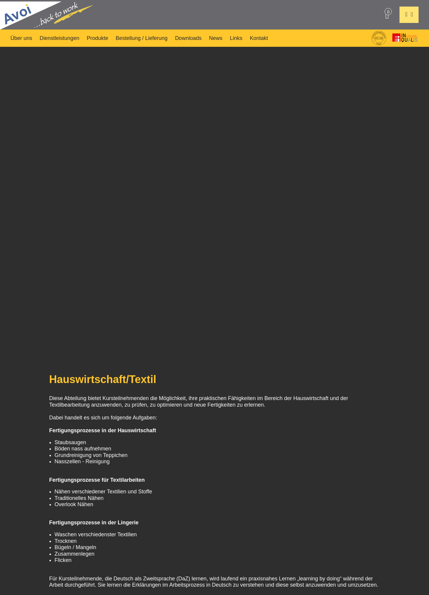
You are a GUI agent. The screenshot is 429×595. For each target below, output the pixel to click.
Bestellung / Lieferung (141, 38)
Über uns (21, 38)
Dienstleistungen (59, 38)
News (215, 38)
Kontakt (259, 38)
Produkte (97, 38)
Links (236, 38)
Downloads (188, 38)
